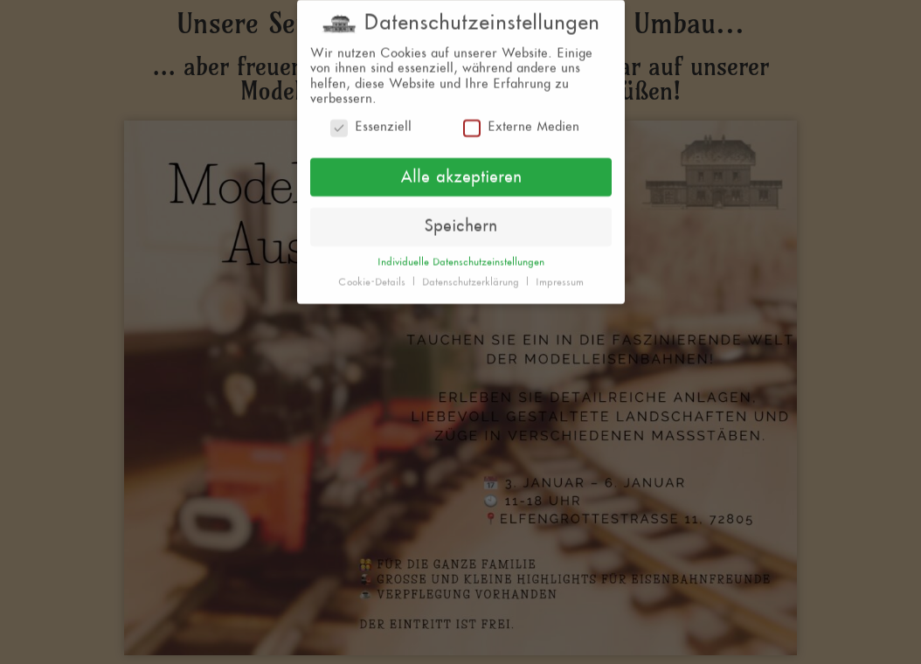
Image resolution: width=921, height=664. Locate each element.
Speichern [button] (460, 220)
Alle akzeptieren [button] (461, 172)
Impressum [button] (560, 277)
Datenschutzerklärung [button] (472, 277)
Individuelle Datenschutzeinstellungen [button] (460, 257)
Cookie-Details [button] (373, 277)
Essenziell (371, 122)
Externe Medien (521, 122)
